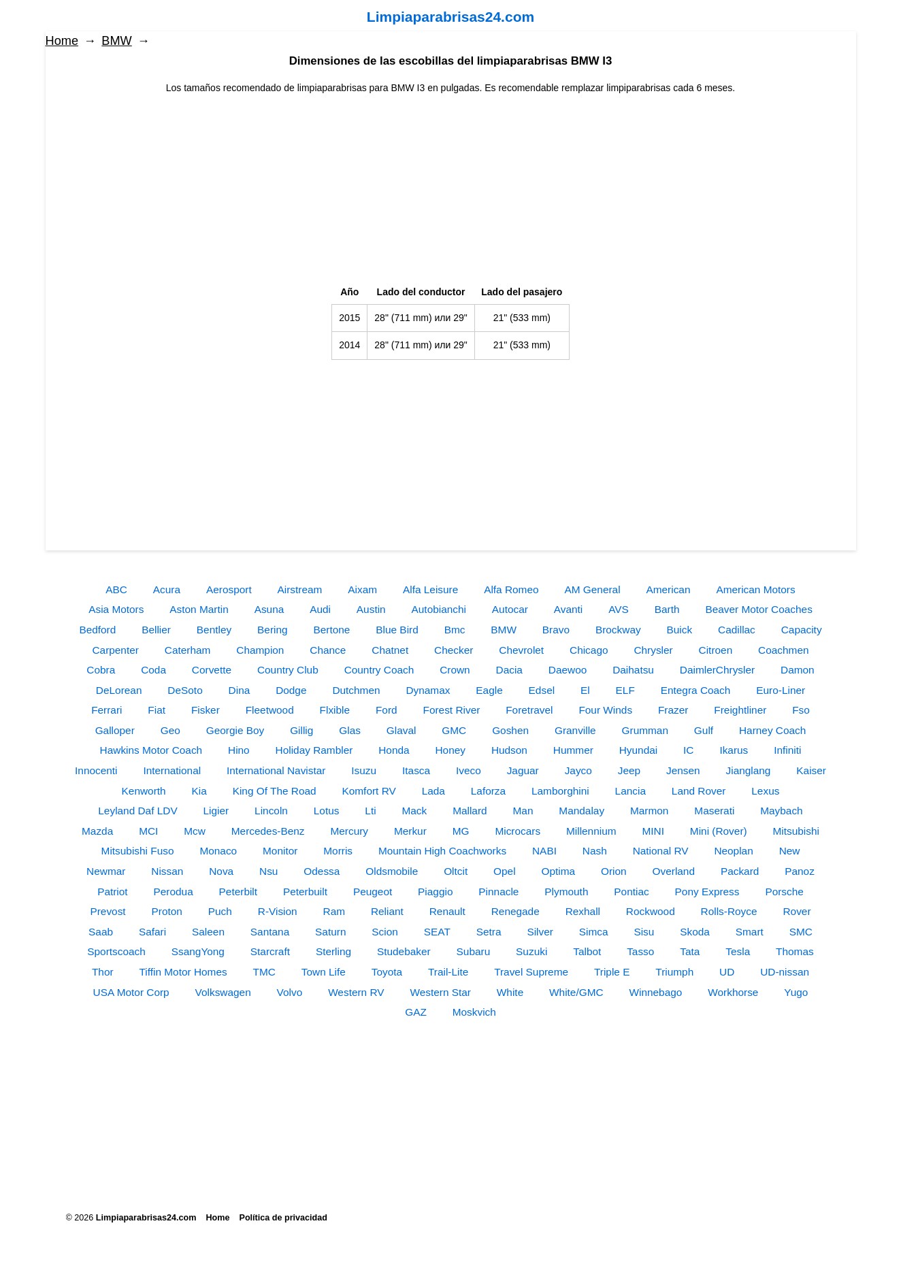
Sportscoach (116, 951)
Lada (433, 791)
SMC (801, 931)
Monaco (218, 850)
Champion (260, 650)
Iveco (468, 770)
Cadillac (736, 629)
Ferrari (106, 710)
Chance (328, 650)
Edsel (542, 690)
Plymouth (566, 891)
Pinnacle (498, 891)
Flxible (335, 710)
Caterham (188, 650)
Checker (453, 650)
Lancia (630, 791)
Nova (221, 871)
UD (726, 972)
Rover (796, 911)
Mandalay (581, 810)
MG (461, 831)
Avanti (568, 609)
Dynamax (428, 690)
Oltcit (456, 871)
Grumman (645, 730)
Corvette (211, 670)
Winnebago (656, 992)
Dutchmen (356, 690)
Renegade (515, 911)
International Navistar (276, 770)
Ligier (216, 810)
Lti (370, 810)
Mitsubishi (796, 831)
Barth (667, 609)
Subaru (474, 951)
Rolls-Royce (729, 911)
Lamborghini (560, 791)
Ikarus (733, 750)
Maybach (781, 810)
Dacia (509, 670)
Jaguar (523, 770)
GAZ (416, 1012)
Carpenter (115, 650)
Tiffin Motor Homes (183, 972)
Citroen (716, 650)
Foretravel (529, 710)
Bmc (454, 629)
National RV (661, 850)
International (172, 770)
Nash (595, 850)
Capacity (801, 629)
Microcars (517, 831)
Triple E (611, 972)
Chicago (589, 650)
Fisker (205, 710)
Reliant (387, 911)
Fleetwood (270, 710)
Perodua (173, 891)
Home (62, 41)
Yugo (796, 992)
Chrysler (653, 650)
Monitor (280, 850)
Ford (386, 710)
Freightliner (740, 710)
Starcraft (270, 951)
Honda (393, 750)
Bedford (97, 629)
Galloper (115, 730)
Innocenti (96, 770)
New (789, 850)
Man (523, 810)
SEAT (437, 931)
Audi (320, 609)
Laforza (488, 791)
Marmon (649, 810)
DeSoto (184, 690)
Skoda (695, 931)
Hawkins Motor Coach (151, 750)
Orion (614, 871)
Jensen (683, 770)
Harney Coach (772, 730)
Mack (414, 810)
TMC (264, 972)
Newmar (105, 871)
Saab (100, 931)
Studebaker (404, 951)
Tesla (737, 951)
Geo (170, 730)
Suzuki (531, 951)
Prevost (107, 911)
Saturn (330, 931)
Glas (350, 730)
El (585, 690)
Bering (272, 629)
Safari (152, 931)
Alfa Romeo (511, 589)
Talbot (587, 951)
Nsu (268, 871)
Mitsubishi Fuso (137, 850)
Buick (680, 629)
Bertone (331, 629)
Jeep (629, 770)
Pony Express (707, 891)
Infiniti (787, 750)
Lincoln (271, 810)
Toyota (387, 972)
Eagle (489, 690)
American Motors (755, 589)
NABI (544, 850)
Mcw (195, 831)
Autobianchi (439, 609)
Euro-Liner (780, 690)
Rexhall (583, 911)
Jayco (578, 770)
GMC (454, 730)
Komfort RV (368, 791)
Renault (447, 911)
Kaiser (811, 770)
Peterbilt (238, 891)
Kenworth (144, 791)
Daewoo (567, 670)
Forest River (451, 710)
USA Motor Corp (131, 992)
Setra (489, 931)
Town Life (323, 972)
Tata (690, 951)
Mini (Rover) (718, 831)
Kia (199, 791)
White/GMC (576, 992)
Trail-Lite (448, 972)
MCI (148, 831)
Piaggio (435, 891)
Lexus (765, 791)
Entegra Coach (696, 690)
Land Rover (699, 791)
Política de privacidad (283, 1217)
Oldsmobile (391, 871)
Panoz (800, 871)
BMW (116, 41)
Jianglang (748, 770)
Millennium (591, 831)
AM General (592, 589)
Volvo (290, 992)
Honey (450, 750)
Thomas (795, 951)
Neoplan (733, 850)
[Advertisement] (450, 190)
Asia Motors (116, 609)
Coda (153, 670)
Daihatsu (633, 670)
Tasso (640, 951)
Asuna (269, 609)
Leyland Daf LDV (137, 810)
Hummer (573, 750)
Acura (166, 589)
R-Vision (277, 911)
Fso (801, 710)
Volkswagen (223, 992)
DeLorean (119, 690)
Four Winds (605, 710)
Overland (674, 871)
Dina (239, 690)
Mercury (349, 831)
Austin (371, 609)
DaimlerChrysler (717, 670)
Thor (103, 972)
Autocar (510, 609)
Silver (540, 931)
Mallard (470, 810)
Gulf (703, 730)
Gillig (301, 730)
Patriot (112, 891)
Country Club (287, 670)
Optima (559, 871)
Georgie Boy (235, 730)
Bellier (156, 629)
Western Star (440, 992)
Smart (750, 931)
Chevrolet (521, 650)
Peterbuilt (305, 891)
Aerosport (229, 589)
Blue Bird (397, 629)
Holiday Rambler (314, 750)
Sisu (644, 931)
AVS (618, 609)
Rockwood (650, 911)
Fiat (156, 710)
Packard (740, 871)
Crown (455, 670)
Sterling (333, 951)
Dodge (291, 690)
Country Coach (379, 670)
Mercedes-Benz (268, 831)
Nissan (167, 871)
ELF (625, 690)
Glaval (401, 730)
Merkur (410, 831)
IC (688, 750)
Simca (593, 931)
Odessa (322, 871)
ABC (116, 589)
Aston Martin (198, 609)
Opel (504, 871)
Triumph (674, 972)
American (668, 589)
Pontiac (631, 891)
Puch (220, 911)
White (510, 992)
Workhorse (733, 992)
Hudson (509, 750)
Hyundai (638, 750)
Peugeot (372, 891)
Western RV (356, 992)
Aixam (362, 589)
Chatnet (390, 650)
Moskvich (474, 1012)
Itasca (416, 770)
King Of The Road (274, 791)
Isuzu (363, 770)
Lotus (327, 810)
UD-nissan (784, 972)
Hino (239, 750)
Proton (167, 911)
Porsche (784, 891)
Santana (269, 931)
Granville (575, 730)
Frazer (673, 710)
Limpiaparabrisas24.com (450, 16)
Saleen (208, 931)
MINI (653, 831)
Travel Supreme (531, 972)
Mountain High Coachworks (442, 850)
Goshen (510, 730)
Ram (334, 911)
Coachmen (783, 650)
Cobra (100, 670)
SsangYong (198, 951)
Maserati (714, 810)
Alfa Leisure (430, 589)
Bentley (214, 629)
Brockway (618, 629)
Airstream (300, 589)
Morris (338, 850)
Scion (385, 931)
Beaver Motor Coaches (758, 609)
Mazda (97, 831)
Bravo (556, 629)
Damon (798, 670)
